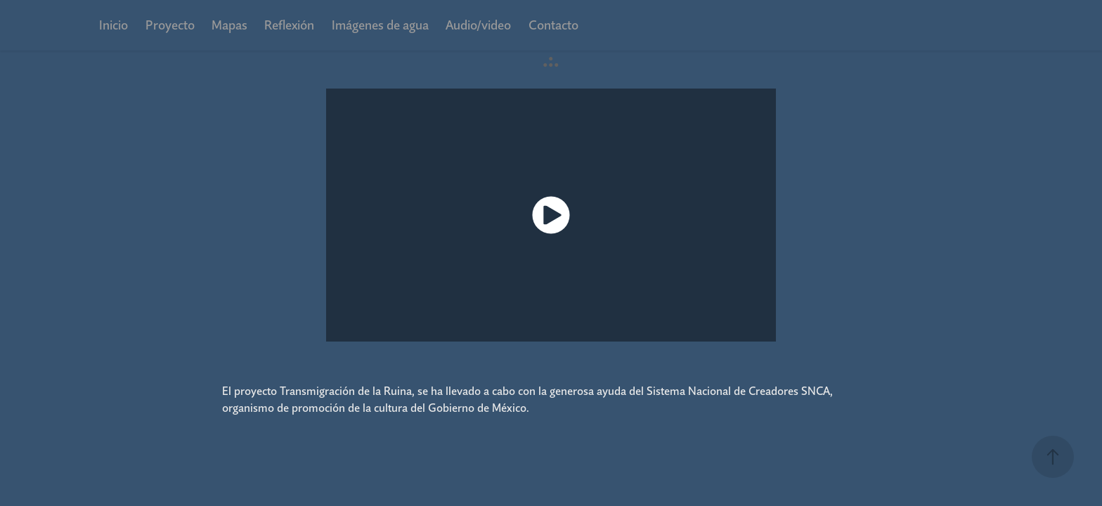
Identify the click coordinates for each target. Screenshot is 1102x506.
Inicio (113, 25)
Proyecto (170, 25)
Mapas (229, 25)
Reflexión (289, 25)
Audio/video (478, 25)
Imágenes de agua (380, 25)
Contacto (553, 25)
